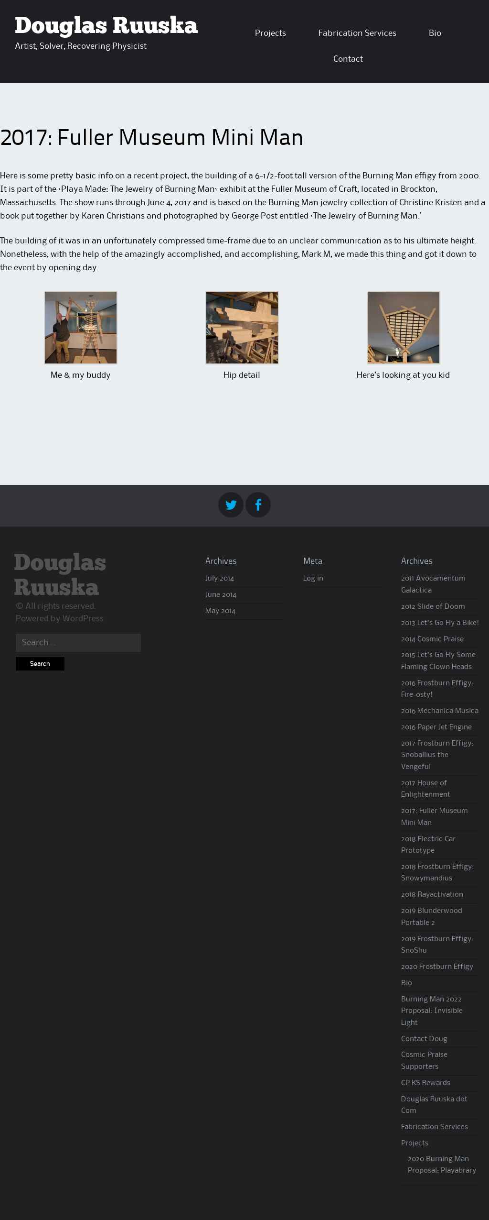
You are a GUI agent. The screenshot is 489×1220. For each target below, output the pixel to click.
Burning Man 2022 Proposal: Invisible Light (432, 1011)
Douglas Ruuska (106, 26)
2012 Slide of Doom (433, 607)
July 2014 (219, 578)
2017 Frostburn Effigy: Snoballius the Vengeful (437, 755)
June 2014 (220, 595)
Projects (270, 33)
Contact (348, 59)
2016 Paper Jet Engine (436, 727)
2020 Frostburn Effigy (437, 967)
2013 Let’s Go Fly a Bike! (440, 623)
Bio (435, 33)
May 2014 (220, 611)
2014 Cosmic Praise (432, 639)
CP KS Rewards (425, 1083)
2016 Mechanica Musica (439, 711)
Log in (313, 578)
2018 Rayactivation (432, 894)
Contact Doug (424, 1039)
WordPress (83, 619)
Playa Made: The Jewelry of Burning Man (138, 189)
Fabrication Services (357, 33)
